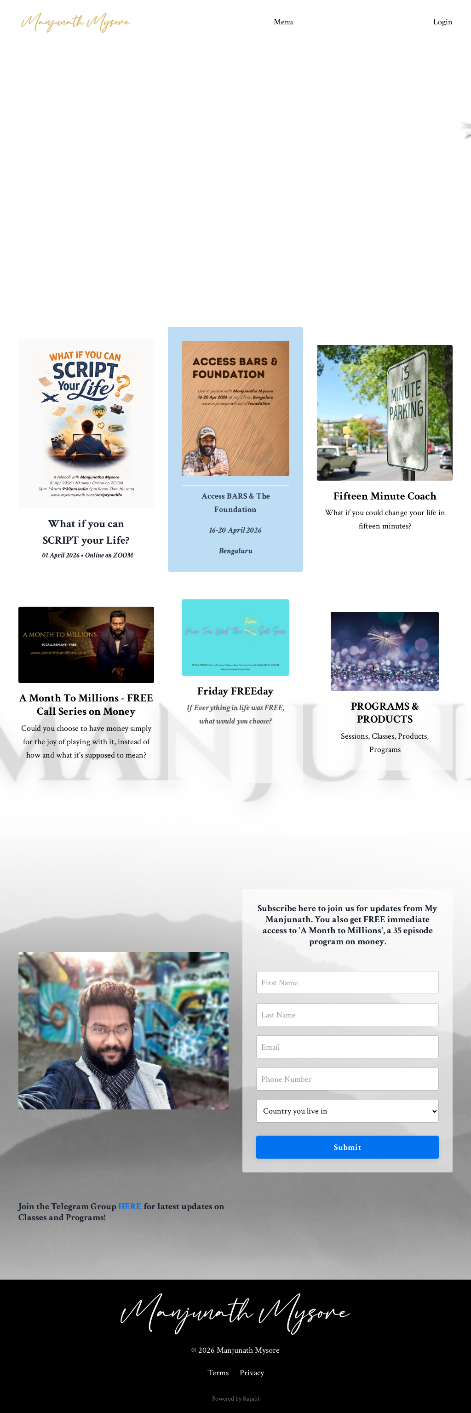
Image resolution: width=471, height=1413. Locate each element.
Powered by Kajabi (235, 1399)
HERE (130, 1206)
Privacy (252, 1372)
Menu (283, 22)
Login (443, 22)
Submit (347, 1147)
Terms (218, 1372)
